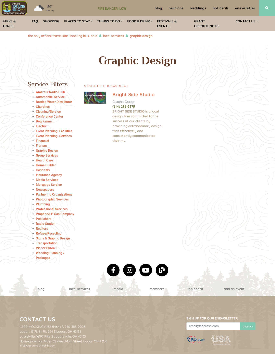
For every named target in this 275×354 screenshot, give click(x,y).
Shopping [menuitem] (51, 21)
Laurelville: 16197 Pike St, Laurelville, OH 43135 (53, 336)
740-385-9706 (75, 327)
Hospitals (43, 170)
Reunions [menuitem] (176, 8)
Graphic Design (47, 151)
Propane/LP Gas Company (55, 214)
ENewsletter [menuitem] (245, 8)
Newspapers (45, 190)
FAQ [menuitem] (35, 21)
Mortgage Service (49, 185)
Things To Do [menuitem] (108, 21)
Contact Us (37, 319)
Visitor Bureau (46, 248)
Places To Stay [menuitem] (77, 21)
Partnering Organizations (54, 194)
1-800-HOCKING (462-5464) (40, 327)
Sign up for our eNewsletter (212, 318)
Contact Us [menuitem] (245, 21)
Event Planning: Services (54, 136)
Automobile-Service (50, 97)
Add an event (234, 289)
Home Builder (46, 165)
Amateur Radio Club (50, 92)
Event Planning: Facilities (54, 131)
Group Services (47, 155)
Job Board (195, 289)
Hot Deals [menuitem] (221, 8)
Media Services (47, 180)
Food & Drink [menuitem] (138, 21)
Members (156, 289)
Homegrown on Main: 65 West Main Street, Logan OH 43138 (64, 341)
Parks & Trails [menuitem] (9, 23)
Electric (41, 126)
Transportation (47, 243)
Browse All (117, 86)
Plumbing (43, 204)
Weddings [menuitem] (198, 8)
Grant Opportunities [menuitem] (207, 23)
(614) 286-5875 (123, 106)
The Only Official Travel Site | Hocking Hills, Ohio (62, 36)
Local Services (113, 36)
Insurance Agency (49, 175)
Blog (41, 289)
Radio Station (45, 224)
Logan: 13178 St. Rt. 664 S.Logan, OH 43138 (50, 331)
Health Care (44, 160)
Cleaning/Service (48, 112)
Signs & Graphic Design (53, 238)
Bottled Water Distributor (54, 102)
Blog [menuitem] (158, 8)
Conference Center (49, 116)
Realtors (42, 229)
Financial (42, 141)
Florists (41, 146)
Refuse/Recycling (49, 233)
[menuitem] (14, 8)
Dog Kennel (44, 121)
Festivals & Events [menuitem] (167, 23)
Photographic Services (52, 199)
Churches (43, 107)
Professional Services (52, 209)
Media (118, 289)
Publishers (43, 219)
